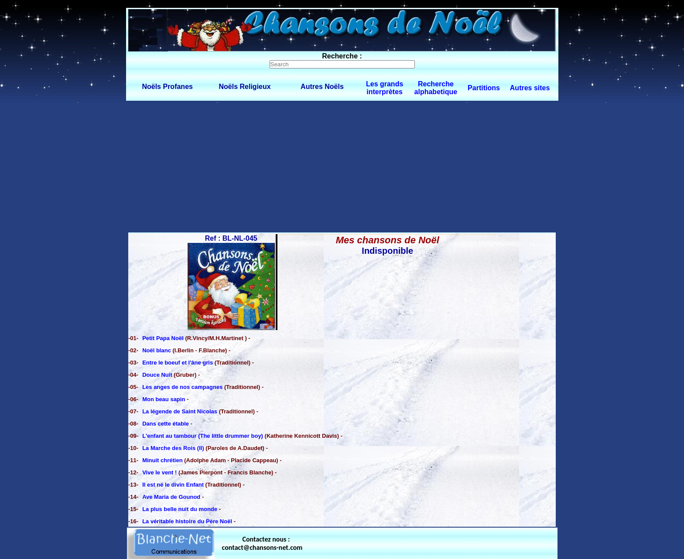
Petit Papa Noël (163, 338)
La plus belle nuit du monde (179, 509)
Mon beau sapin (163, 399)
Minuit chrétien (162, 460)
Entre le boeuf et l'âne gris (177, 362)
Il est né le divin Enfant (173, 484)
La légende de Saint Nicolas (179, 411)
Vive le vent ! (160, 472)
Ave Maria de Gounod (171, 497)
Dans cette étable (165, 423)
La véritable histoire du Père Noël (187, 521)
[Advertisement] (342, 166)
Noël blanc (157, 350)
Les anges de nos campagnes (182, 387)
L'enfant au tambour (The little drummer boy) (202, 436)
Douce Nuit (158, 375)
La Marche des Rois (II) (173, 448)
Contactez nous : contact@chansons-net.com (262, 543)
